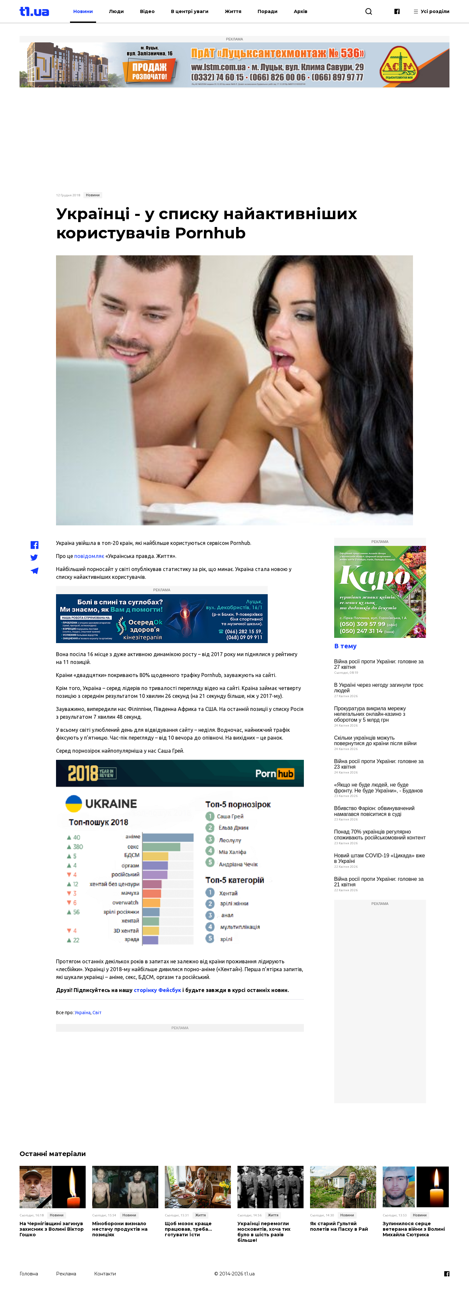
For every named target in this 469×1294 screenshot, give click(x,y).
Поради (268, 11)
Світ (97, 1012)
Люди (116, 11)
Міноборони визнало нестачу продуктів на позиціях (120, 1229)
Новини (83, 11)
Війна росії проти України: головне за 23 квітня (379, 764)
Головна (29, 1273)
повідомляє (89, 556)
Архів (301, 11)
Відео (147, 11)
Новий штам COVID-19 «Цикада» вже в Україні (379, 858)
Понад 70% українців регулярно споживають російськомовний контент (380, 834)
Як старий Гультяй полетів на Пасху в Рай (339, 1226)
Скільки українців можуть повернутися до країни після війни (375, 740)
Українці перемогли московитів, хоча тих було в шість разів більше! (264, 1232)
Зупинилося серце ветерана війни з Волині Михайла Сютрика (414, 1229)
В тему (345, 646)
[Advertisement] (234, 139)
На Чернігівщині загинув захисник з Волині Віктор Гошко (52, 1229)
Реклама (66, 1273)
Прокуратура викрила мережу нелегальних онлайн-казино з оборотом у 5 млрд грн (370, 714)
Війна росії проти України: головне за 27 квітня (379, 664)
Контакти (105, 1273)
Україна (83, 1012)
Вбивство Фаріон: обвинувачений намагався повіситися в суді (374, 811)
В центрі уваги (190, 11)
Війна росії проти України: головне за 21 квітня (379, 882)
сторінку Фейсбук (157, 990)
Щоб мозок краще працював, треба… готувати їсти (188, 1229)
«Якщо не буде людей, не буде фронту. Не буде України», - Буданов (378, 787)
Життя (233, 11)
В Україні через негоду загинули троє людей (378, 688)
